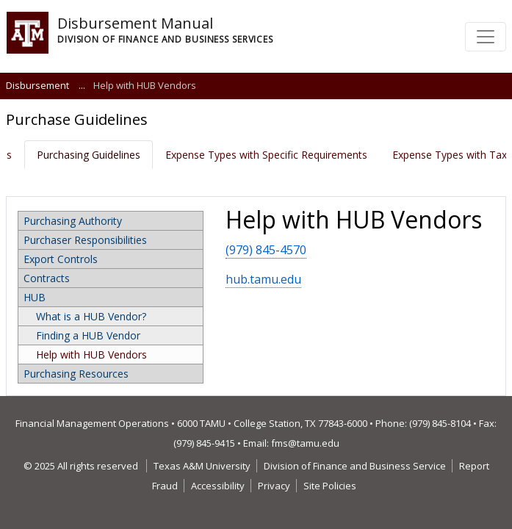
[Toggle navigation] (485, 36)
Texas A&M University (202, 465)
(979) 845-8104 (440, 423)
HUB (35, 297)
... (82, 85)
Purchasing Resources (76, 374)
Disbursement (37, 85)
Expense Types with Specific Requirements (266, 155)
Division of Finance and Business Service (355, 465)
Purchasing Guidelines (88, 155)
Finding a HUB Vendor (88, 335)
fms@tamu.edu (305, 443)
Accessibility (218, 485)
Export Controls (61, 259)
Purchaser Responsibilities (85, 240)
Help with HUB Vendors (91, 354)
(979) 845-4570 (266, 250)
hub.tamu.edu (263, 279)
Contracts (47, 278)
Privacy (274, 485)
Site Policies (329, 485)
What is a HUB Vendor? (91, 316)
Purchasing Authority (73, 221)
